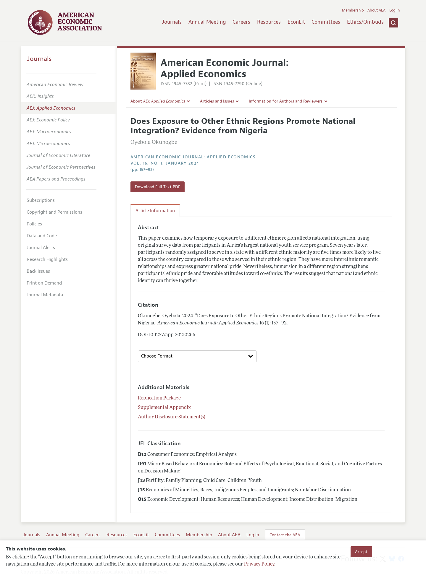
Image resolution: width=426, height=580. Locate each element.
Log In (394, 10)
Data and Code (42, 236)
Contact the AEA (285, 534)
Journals (172, 22)
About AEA (376, 10)
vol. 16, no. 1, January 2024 (164, 163)
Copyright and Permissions (54, 212)
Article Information (155, 211)
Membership (353, 10)
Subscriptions (41, 200)
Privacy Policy (259, 564)
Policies (34, 224)
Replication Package (159, 398)
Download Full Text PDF (157, 186)
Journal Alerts (41, 248)
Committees (326, 22)
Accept (361, 551)
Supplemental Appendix (164, 407)
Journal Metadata (45, 295)
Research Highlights (47, 259)
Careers (241, 22)
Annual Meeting (207, 22)
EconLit (296, 22)
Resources (269, 22)
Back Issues (38, 271)
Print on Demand (44, 283)
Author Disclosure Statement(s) (171, 417)
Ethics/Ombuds (365, 22)
